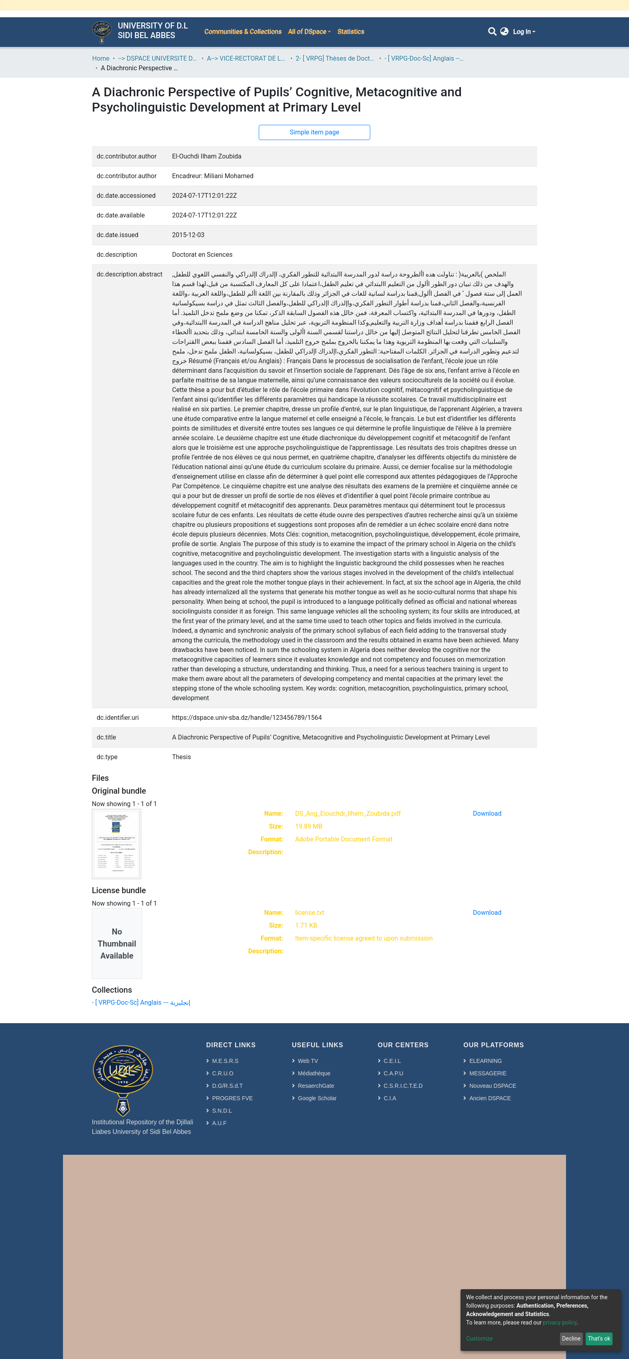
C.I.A (390, 1098)
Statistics (350, 32)
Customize (479, 1338)
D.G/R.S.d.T (227, 1086)
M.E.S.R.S (225, 1061)
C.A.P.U (394, 1073)
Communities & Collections (242, 32)
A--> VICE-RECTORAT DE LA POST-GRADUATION (247, 58)
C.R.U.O (222, 1073)
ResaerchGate (316, 1086)
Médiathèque (314, 1073)
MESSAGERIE (488, 1073)
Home (101, 58)
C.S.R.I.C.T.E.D (403, 1086)
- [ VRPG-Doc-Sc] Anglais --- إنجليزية (425, 58)
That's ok (599, 1338)
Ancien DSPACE (490, 1098)
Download (487, 813)
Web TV (308, 1061)
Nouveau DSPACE (492, 1086)
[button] (504, 32)
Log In (522, 32)
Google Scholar (317, 1098)
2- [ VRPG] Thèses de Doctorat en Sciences (336, 58)
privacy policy (559, 1322)
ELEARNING (485, 1061)
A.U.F (219, 1123)
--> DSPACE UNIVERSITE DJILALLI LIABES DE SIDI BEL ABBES (158, 58)
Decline (571, 1338)
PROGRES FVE (232, 1098)
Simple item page (314, 132)
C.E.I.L (392, 1061)
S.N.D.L (222, 1110)
